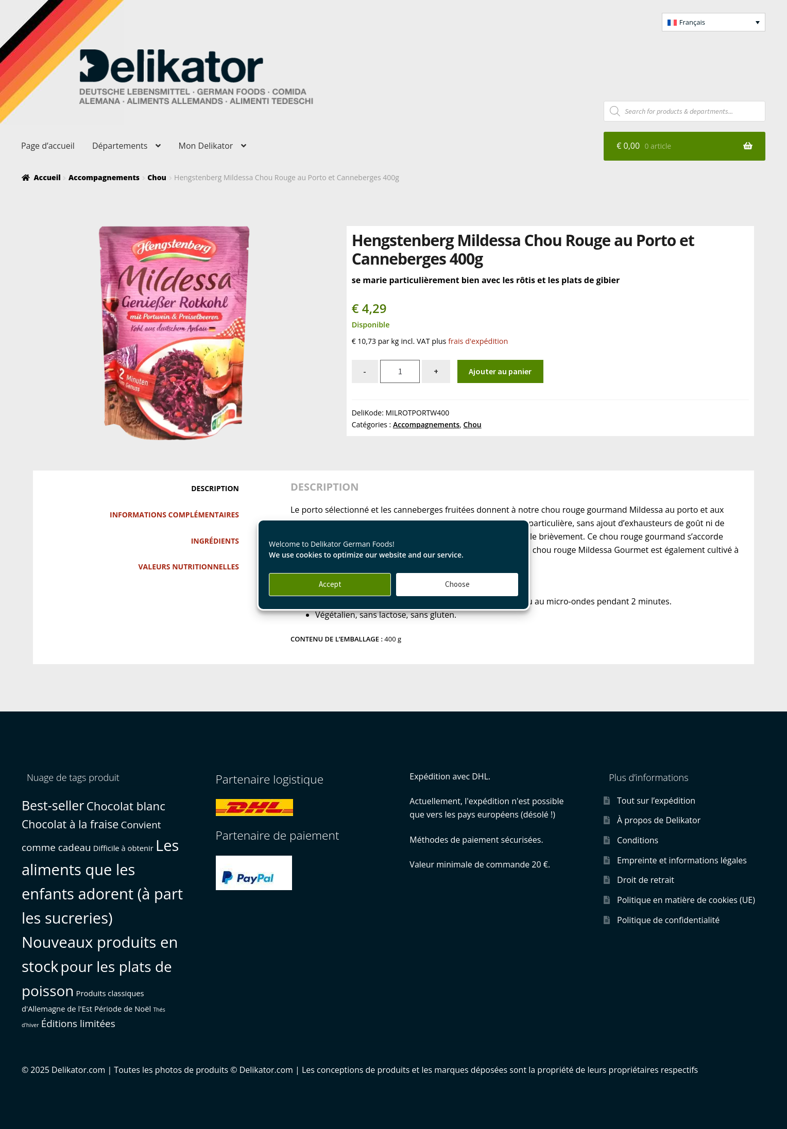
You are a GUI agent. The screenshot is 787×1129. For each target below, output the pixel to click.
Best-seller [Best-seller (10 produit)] (53, 805)
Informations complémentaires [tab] (174, 514)
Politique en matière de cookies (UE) (686, 900)
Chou (156, 177)
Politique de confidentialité (668, 920)
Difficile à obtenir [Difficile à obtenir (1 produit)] (123, 848)
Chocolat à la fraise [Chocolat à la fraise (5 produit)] (70, 824)
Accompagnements (104, 177)
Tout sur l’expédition (656, 800)
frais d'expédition (478, 341)
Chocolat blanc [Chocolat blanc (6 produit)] (126, 806)
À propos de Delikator (658, 820)
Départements (119, 145)
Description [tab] (215, 488)
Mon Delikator (206, 145)
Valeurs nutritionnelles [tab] (189, 566)
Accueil (46, 177)
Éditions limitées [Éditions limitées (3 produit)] (78, 1023)
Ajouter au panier (500, 371)
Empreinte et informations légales (682, 860)
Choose (457, 584)
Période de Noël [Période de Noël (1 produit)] (122, 1008)
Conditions (637, 840)
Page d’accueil (48, 145)
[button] (714, 22)
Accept (330, 584)
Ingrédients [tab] (215, 541)
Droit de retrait (645, 879)
